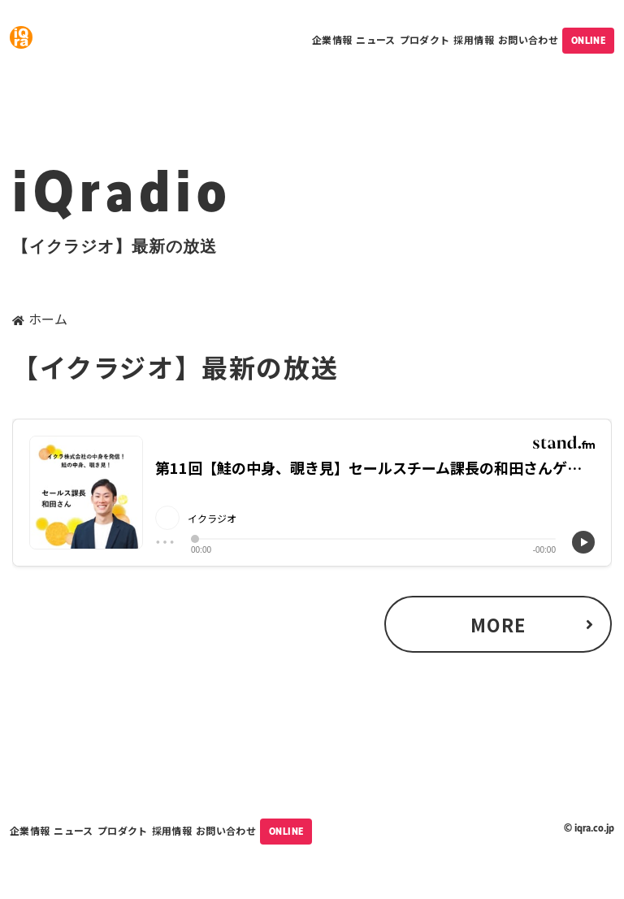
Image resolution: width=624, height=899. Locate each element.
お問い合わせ (528, 39)
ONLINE (588, 40)
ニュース (375, 39)
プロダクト (425, 39)
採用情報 (473, 39)
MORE (498, 624)
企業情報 (332, 39)
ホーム (47, 318)
